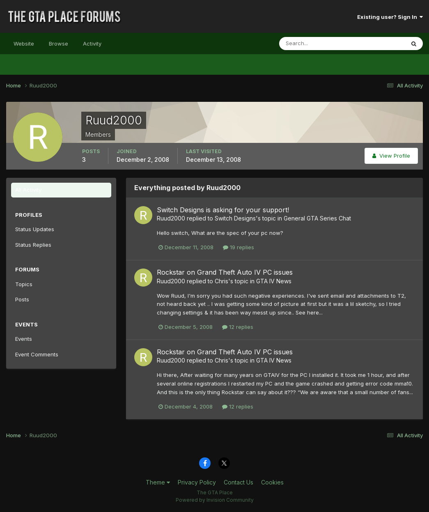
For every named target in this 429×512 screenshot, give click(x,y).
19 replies (238, 247)
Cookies (272, 482)
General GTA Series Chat (317, 218)
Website (24, 43)
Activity (92, 43)
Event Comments (36, 354)
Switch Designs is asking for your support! (223, 210)
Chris (221, 281)
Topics (23, 284)
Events (23, 338)
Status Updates (34, 229)
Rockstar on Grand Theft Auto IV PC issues (225, 272)
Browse (58, 43)
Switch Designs (235, 218)
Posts (22, 299)
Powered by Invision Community (215, 500)
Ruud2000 (171, 218)
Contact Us (238, 482)
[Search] (315, 43)
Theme (158, 482)
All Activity (28, 189)
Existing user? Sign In (390, 17)
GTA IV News (273, 281)
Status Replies (33, 244)
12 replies (237, 327)
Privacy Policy (197, 482)
